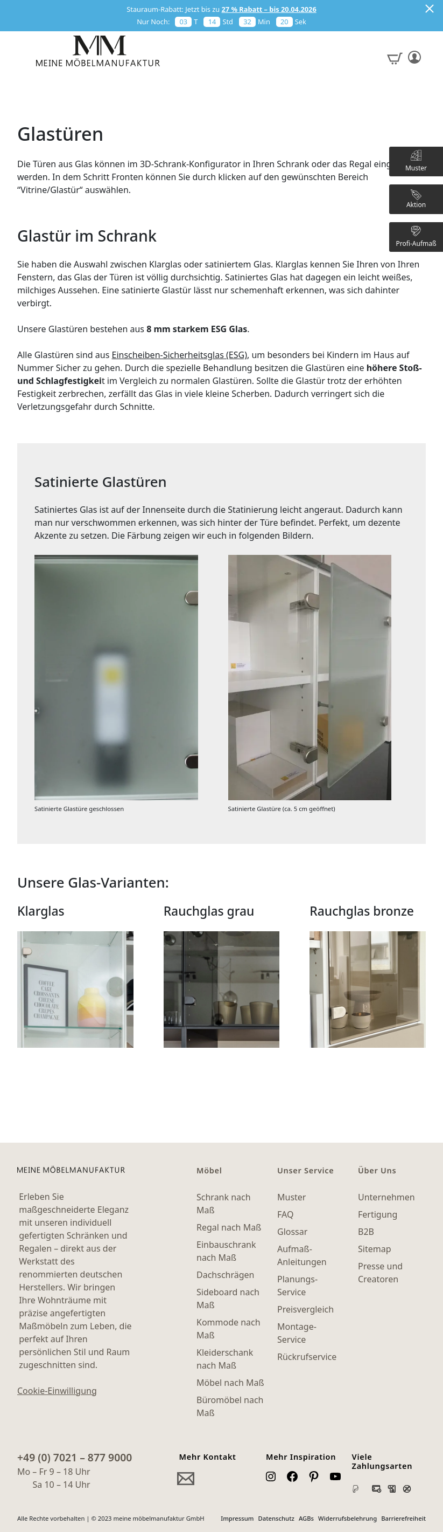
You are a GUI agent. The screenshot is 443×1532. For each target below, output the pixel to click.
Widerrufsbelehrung (347, 1518)
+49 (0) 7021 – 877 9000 (74, 1457)
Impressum (237, 1518)
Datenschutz (276, 1518)
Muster (291, 1197)
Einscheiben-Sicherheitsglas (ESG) (179, 355)
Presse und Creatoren (380, 1272)
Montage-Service (297, 1333)
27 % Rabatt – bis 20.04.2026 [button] (269, 9)
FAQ (285, 1214)
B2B (366, 1232)
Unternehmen (386, 1197)
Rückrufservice (306, 1357)
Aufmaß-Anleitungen (302, 1255)
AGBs (306, 1518)
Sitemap (374, 1249)
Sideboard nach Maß (227, 1298)
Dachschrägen (225, 1275)
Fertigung (377, 1214)
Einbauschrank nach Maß (226, 1251)
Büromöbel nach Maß (229, 1406)
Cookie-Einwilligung (57, 1391)
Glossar (292, 1232)
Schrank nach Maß (223, 1203)
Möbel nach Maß (230, 1383)
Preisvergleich (305, 1309)
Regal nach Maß (228, 1227)
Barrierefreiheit (403, 1518)
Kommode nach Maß (228, 1328)
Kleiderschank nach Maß (224, 1358)
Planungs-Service (297, 1285)
